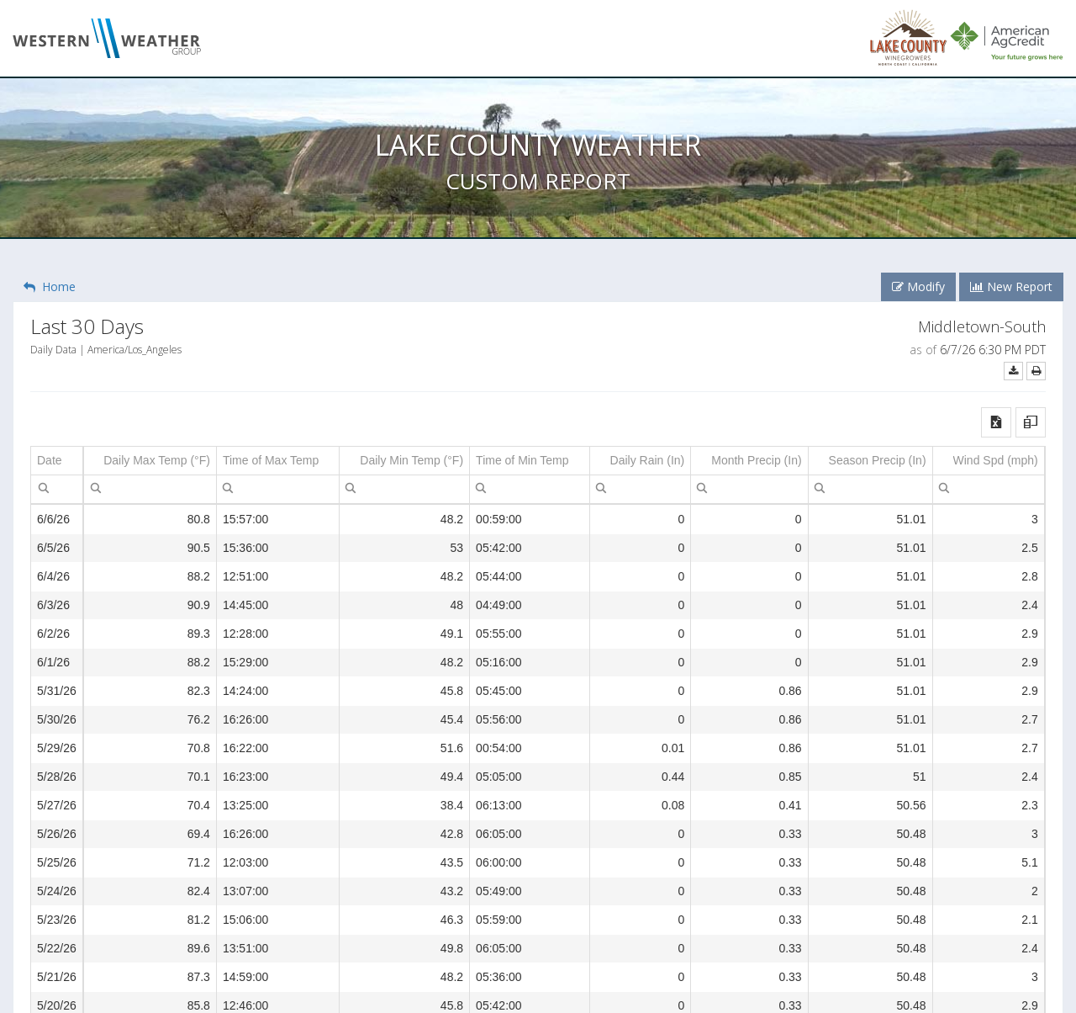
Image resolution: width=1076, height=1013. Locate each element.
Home (50, 286)
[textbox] (56, 489)
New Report (1011, 286)
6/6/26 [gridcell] (53, 519)
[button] (996, 422)
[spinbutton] (149, 489)
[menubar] (43, 487)
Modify (918, 286)
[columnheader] (57, 461)
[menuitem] (43, 487)
